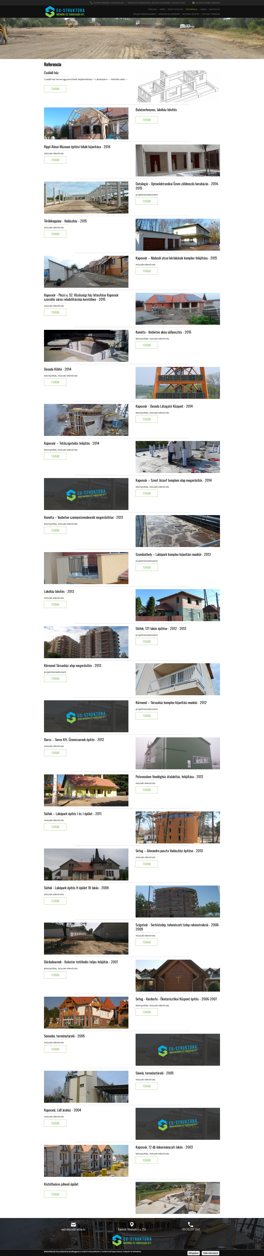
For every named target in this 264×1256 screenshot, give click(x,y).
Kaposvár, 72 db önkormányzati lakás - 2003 (164, 1147)
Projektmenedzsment (144, 14)
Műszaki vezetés (190, 14)
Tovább (55, 89)
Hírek (162, 9)
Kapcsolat (214, 9)
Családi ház (51, 72)
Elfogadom (194, 1253)
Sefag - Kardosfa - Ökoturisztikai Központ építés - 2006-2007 (176, 998)
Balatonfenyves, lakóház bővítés (156, 109)
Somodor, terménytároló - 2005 (64, 1036)
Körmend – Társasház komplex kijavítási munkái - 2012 (171, 702)
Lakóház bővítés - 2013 (59, 591)
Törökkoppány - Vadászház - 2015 (65, 221)
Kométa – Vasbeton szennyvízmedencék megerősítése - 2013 (83, 517)
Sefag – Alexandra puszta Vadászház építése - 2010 (169, 850)
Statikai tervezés (211, 14)
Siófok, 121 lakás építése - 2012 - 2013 (161, 628)
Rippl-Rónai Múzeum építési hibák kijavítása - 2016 (77, 146)
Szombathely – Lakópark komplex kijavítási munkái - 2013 (173, 554)
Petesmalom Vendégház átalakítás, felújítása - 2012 (169, 776)
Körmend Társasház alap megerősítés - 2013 (72, 665)
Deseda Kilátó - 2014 (57, 369)
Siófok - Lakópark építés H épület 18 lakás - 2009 (76, 887)
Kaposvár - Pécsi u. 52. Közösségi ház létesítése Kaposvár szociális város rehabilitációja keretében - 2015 (81, 297)
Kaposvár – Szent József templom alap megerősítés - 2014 (174, 480)
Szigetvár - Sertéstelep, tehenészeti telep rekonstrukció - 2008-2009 (178, 927)
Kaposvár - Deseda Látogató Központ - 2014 (164, 406)
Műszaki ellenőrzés (169, 14)
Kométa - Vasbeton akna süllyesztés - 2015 (163, 332)
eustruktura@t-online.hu (208, 3)
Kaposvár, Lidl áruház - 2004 (62, 1110)
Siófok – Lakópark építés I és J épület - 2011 (72, 813)
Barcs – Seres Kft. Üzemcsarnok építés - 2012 (74, 739)
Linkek (203, 9)
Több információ (210, 1253)
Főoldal (152, 9)
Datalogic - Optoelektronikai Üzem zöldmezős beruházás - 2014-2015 (177, 186)
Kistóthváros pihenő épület (61, 1184)
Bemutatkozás (175, 9)
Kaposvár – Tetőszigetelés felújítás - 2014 (71, 443)
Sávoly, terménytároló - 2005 (155, 1073)
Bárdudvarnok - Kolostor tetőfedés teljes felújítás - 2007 (81, 961)
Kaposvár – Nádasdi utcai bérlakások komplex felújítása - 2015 (176, 258)
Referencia (191, 9)
